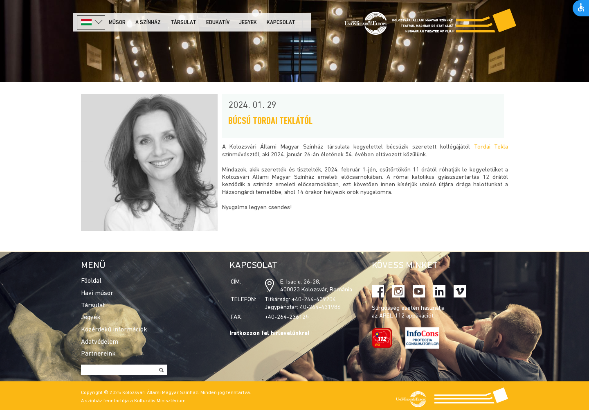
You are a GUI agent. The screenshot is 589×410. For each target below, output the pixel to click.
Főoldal (91, 281)
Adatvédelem (99, 342)
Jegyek (248, 22)
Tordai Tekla (491, 147)
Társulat (183, 22)
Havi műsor (97, 293)
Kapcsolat (281, 22)
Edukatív (217, 22)
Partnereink (98, 354)
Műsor (117, 22)
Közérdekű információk (114, 330)
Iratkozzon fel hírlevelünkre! (269, 334)
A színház (148, 22)
